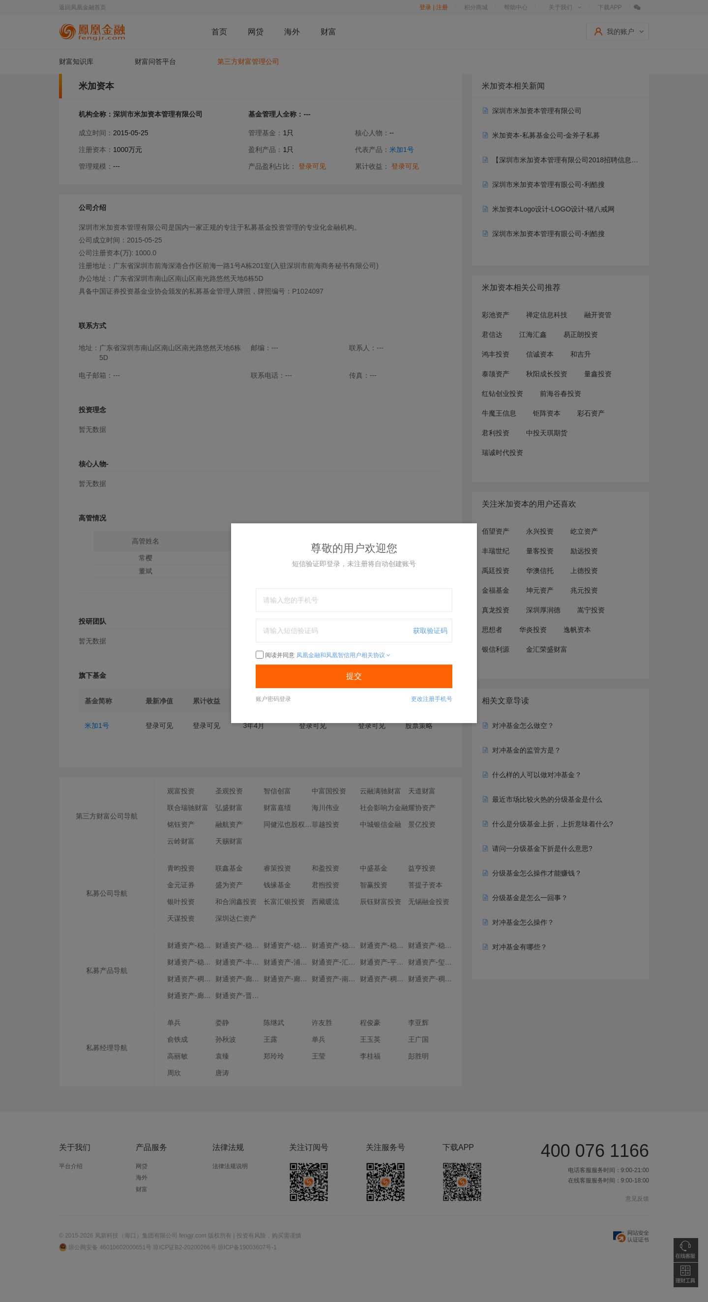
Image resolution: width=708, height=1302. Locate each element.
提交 (354, 676)
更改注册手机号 (431, 699)
